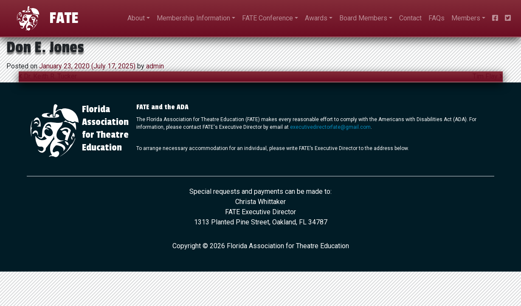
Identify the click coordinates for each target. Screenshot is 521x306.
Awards (316, 18)
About (136, 18)
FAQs (436, 18)
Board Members (363, 18)
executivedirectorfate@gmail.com (330, 127)
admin (154, 66)
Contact (410, 18)
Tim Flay (488, 76)
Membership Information (193, 18)
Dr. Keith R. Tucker (48, 76)
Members (465, 18)
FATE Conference (267, 18)
